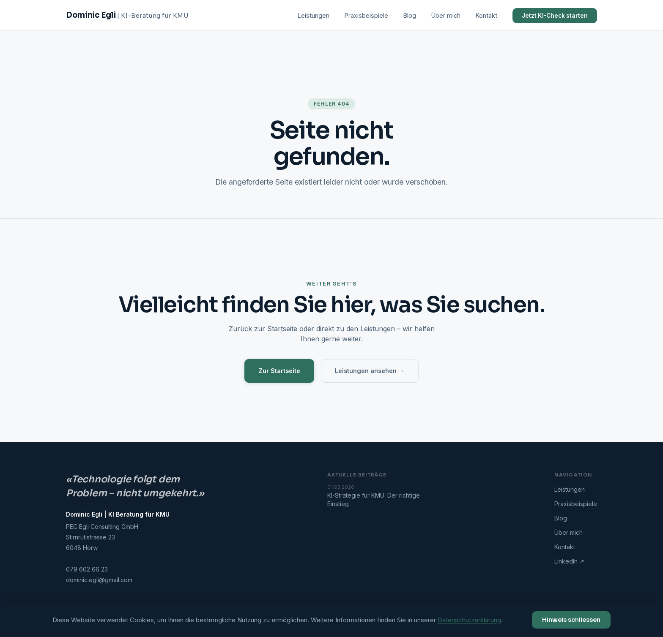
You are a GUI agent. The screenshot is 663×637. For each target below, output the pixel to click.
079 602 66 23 (87, 569)
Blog (409, 15)
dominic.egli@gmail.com (99, 579)
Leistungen (313, 15)
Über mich (445, 15)
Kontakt (486, 15)
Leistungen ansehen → (369, 370)
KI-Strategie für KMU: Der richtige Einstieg (382, 495)
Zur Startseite (279, 370)
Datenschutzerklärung (469, 620)
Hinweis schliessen (571, 619)
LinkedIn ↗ (569, 561)
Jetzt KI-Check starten (555, 15)
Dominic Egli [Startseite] (127, 15)
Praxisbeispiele (366, 15)
